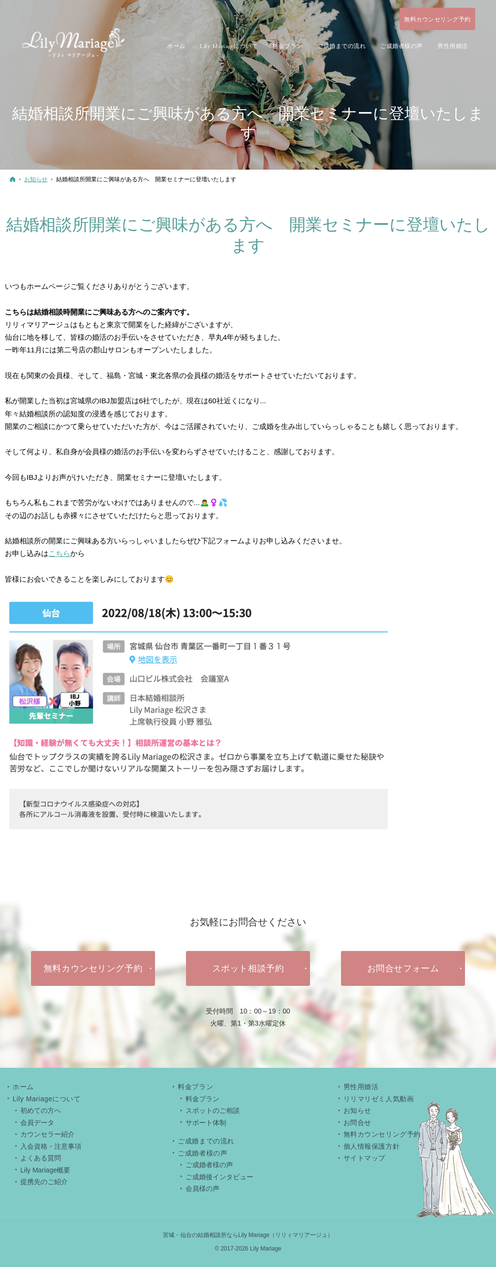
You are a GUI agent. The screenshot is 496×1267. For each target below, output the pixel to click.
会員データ (37, 1122)
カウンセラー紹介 (47, 1134)
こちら (59, 553)
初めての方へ (40, 1110)
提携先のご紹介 (44, 1182)
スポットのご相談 (213, 1110)
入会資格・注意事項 (50, 1146)
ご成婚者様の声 (209, 1165)
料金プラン (202, 1099)
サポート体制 (206, 1122)
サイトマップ (364, 1158)
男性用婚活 (361, 1087)
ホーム (23, 1087)
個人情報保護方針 (371, 1146)
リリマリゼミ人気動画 (378, 1099)
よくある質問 (40, 1158)
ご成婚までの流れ (206, 1141)
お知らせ (357, 1110)
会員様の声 (202, 1188)
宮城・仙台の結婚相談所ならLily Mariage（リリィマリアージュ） (248, 1235)
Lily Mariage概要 (45, 1170)
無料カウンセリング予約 (382, 1134)
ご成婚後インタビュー (219, 1177)
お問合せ (357, 1122)
